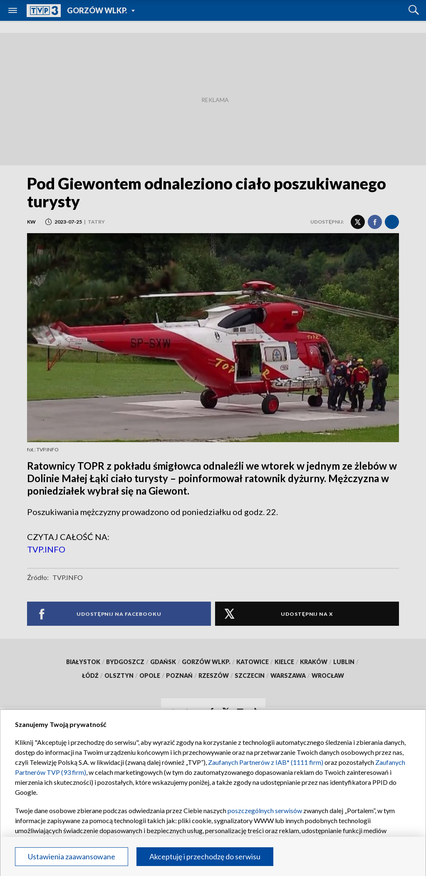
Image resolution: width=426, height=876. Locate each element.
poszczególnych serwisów (265, 810)
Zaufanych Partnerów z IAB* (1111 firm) (265, 762)
